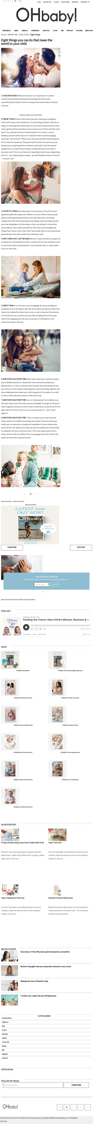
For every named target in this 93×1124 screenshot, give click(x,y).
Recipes (4, 1046)
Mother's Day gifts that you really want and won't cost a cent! (45, 966)
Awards (75, 2)
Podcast (69, 30)
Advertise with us (7, 1018)
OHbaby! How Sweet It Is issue (23, 698)
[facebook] (60, 1107)
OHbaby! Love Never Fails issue (22, 807)
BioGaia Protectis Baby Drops (60, 898)
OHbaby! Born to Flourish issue (23, 752)
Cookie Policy (5, 1118)
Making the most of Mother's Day (34, 981)
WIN (62, 30)
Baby (16, 30)
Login (56, 2)
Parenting (35, 30)
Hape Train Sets (55, 842)
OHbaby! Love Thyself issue (70, 780)
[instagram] (74, 1107)
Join (39, 2)
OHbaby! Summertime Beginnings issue (70, 670)
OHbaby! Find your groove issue (70, 752)
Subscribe (65, 2)
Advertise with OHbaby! (6, 599)
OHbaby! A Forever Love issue (70, 698)
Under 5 (25, 30)
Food (55, 30)
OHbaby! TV (85, 2)
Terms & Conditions (20, 1118)
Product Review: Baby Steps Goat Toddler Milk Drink (22, 842)
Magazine (5, 1054)
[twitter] (14, 1)
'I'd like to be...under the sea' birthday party (38, 996)
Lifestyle (46, 30)
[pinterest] (81, 1107)
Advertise (47, 2)
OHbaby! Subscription (23, 670)
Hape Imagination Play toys (12, 898)
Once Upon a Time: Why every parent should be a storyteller (45, 952)
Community (5, 1042)
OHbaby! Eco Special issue (70, 725)
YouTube (79, 30)
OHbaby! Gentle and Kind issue (22, 780)
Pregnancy (7, 30)
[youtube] (88, 1107)
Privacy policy (34, 1118)
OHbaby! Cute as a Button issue (23, 725)
